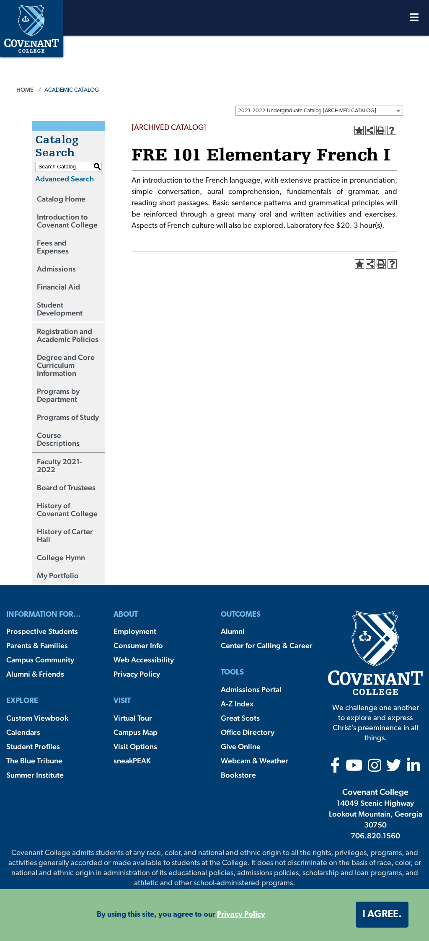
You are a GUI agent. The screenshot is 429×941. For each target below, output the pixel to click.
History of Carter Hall (65, 535)
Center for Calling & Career (267, 645)
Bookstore (238, 774)
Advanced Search (64, 178)
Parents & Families (37, 645)
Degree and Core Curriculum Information (66, 365)
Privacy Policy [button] (241, 915)
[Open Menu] (414, 19)
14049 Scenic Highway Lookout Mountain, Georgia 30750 (375, 814)
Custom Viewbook (37, 718)
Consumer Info (138, 645)
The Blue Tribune (34, 760)
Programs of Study (68, 417)
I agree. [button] (382, 915)
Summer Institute (35, 774)
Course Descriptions (58, 439)
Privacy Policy (137, 674)
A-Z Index (237, 703)
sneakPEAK (132, 760)
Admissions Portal (251, 689)
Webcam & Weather (254, 760)
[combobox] (319, 111)
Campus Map (136, 732)
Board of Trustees (66, 487)
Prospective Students (42, 631)
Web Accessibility (144, 659)
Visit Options (135, 746)
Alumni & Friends (35, 674)
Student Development (60, 308)
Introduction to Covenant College (67, 220)
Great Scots (240, 718)
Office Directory (247, 732)
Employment (135, 631)
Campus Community (40, 659)
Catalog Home (61, 198)
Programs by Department (58, 395)
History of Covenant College (67, 509)
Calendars (23, 732)
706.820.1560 (375, 835)
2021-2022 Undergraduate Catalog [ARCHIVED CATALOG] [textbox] (307, 111)
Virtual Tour (133, 718)
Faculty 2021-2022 (59, 465)
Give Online (241, 746)
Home (25, 89)
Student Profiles (33, 746)
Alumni (233, 631)
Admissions (56, 268)
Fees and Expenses (53, 246)
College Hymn (61, 557)
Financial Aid (58, 286)
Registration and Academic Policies (67, 335)
